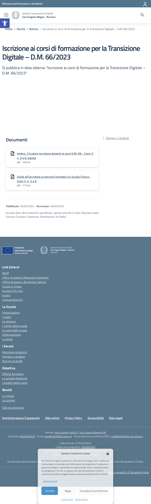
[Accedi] (145, 4)
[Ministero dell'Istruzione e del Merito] (22, 4)
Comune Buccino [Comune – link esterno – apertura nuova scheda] (12, 299)
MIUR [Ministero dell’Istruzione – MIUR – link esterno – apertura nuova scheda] (5, 273)
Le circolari (8, 400)
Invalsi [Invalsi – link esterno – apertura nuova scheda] (6, 295)
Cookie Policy (67, 499)
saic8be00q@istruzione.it (58, 436)
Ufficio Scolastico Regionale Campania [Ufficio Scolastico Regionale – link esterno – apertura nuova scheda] (25, 277)
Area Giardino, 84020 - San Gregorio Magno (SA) (80, 432)
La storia (7, 339)
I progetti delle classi (14, 383)
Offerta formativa (13, 374)
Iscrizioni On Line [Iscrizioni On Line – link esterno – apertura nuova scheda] (12, 291)
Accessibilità (96, 418)
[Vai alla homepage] (15, 15)
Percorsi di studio (12, 361)
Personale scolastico (14, 352)
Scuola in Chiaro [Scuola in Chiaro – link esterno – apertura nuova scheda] (12, 286)
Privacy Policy (81, 499)
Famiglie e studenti (13, 356)
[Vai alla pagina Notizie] (33, 29)
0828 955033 (27, 436)
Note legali (116, 418)
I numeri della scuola (14, 326)
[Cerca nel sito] (142, 15)
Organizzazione (11, 334)
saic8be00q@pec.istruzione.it (127, 436)
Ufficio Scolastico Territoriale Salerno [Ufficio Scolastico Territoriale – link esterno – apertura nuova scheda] (24, 282)
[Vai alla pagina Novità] (21, 29)
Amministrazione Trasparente (21, 418)
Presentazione (11, 312)
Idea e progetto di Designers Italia (128, 472)
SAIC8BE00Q (88, 447)
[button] (5, 23)
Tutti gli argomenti (13, 407)
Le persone (9, 321)
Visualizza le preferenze (94, 491)
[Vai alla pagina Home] (8, 29)
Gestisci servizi (50, 481)
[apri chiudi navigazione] (6, 15)
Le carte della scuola (14, 330)
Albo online (52, 418)
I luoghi (6, 317)
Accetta (49, 491)
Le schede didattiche (14, 378)
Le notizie (8, 396)
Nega (68, 491)
